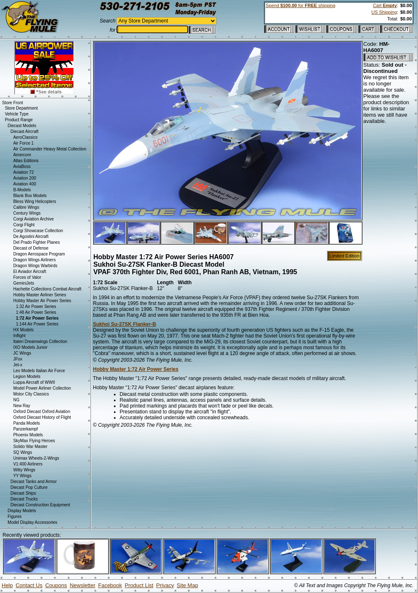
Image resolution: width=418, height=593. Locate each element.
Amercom (22, 155)
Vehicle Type (17, 114)
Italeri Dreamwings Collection (40, 341)
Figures (14, 516)
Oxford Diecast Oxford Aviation (42, 411)
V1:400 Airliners (28, 464)
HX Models (23, 330)
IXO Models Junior (30, 347)
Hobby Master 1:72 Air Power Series (136, 369)
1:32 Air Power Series (36, 306)
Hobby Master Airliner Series (39, 295)
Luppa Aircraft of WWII (34, 382)
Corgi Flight (24, 225)
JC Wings (22, 353)
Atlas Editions (26, 160)
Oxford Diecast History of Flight (42, 417)
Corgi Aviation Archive (33, 219)
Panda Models (26, 423)
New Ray (21, 405)
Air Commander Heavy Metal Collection (49, 149)
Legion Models (26, 376)
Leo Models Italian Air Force (39, 370)
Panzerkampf (25, 429)
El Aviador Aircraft (29, 271)
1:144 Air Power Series (37, 324)
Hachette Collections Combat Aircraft (47, 289)
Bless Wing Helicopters (34, 201)
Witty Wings (24, 470)
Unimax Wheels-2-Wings (36, 458)
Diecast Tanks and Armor (33, 481)
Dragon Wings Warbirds (35, 265)
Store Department (21, 108)
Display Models (22, 510)
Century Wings (27, 213)
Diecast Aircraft (24, 131)
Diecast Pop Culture (29, 487)
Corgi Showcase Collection (38, 230)
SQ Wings (22, 452)
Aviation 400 (24, 184)
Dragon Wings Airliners (34, 260)
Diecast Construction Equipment (40, 505)
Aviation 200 (24, 178)
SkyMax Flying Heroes (34, 440)
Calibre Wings (26, 207)
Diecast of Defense (31, 248)
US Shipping (384, 12)
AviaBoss (22, 166)
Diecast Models (22, 125)
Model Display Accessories (32, 522)
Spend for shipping (300, 5)
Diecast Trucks (24, 499)
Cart (385, 5)
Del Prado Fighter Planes (36, 242)
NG (16, 400)
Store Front (12, 102)
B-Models (22, 190)
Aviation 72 (23, 172)
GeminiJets (23, 283)
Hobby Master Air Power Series (42, 300)
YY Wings (22, 475)
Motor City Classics (31, 394)
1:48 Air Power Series (36, 312)
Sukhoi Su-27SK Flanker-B (124, 324)
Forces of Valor (27, 277)
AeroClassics (25, 137)
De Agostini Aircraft (30, 236)
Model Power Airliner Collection (42, 388)
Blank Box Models (30, 195)
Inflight (19, 335)
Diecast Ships (23, 493)
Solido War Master (30, 446)
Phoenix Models (28, 435)
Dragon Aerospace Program (39, 254)
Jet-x (18, 365)
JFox (18, 359)
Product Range (19, 120)
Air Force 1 (23, 143)
